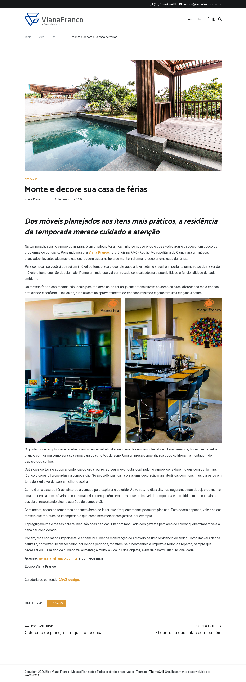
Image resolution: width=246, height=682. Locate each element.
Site (198, 19)
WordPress (32, 675)
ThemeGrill (156, 671)
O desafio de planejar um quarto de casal (74, 630)
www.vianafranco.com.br (58, 558)
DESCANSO (31, 179)
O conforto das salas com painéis (172, 630)
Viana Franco (34, 199)
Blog (189, 19)
